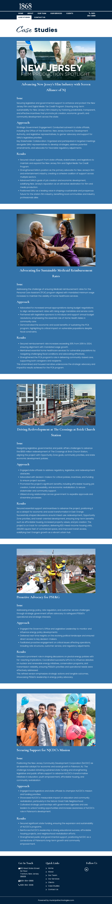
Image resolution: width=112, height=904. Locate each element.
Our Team (52, 875)
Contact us (39, 17)
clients (69, 13)
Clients (51, 882)
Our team (42, 13)
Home (20, 13)
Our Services (56, 13)
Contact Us (53, 889)
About (30, 13)
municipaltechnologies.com (61, 900)
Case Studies (24, 17)
